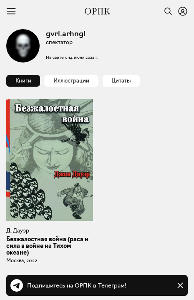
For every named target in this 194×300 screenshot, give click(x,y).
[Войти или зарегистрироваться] (183, 11)
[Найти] (166, 11)
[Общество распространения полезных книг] (97, 11)
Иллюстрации (71, 80)
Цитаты (121, 80)
